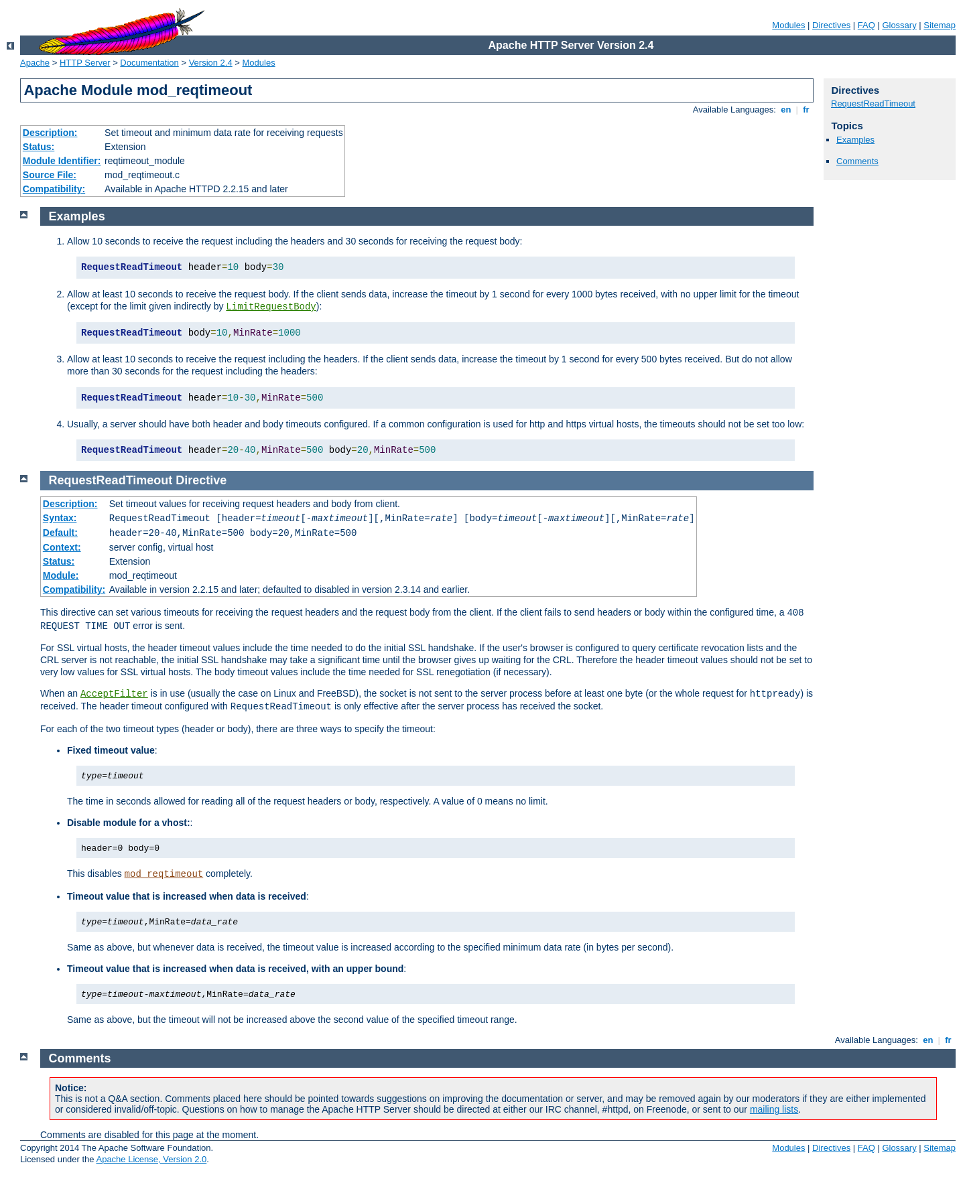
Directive (201, 480)
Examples (855, 140)
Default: (60, 532)
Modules (788, 25)
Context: (62, 547)
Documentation (149, 63)
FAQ (866, 25)
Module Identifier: (62, 160)
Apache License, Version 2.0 (151, 1159)
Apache (35, 63)
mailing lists (774, 1109)
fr (806, 110)
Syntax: (60, 517)
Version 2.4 (211, 63)
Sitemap (939, 25)
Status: (38, 146)
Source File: (49, 174)
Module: (61, 575)
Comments (857, 161)
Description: (50, 132)
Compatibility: (54, 189)
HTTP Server (85, 63)
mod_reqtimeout (164, 874)
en (786, 110)
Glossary (899, 25)
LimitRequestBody (271, 306)
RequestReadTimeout (873, 103)
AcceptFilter (114, 694)
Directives (831, 25)
